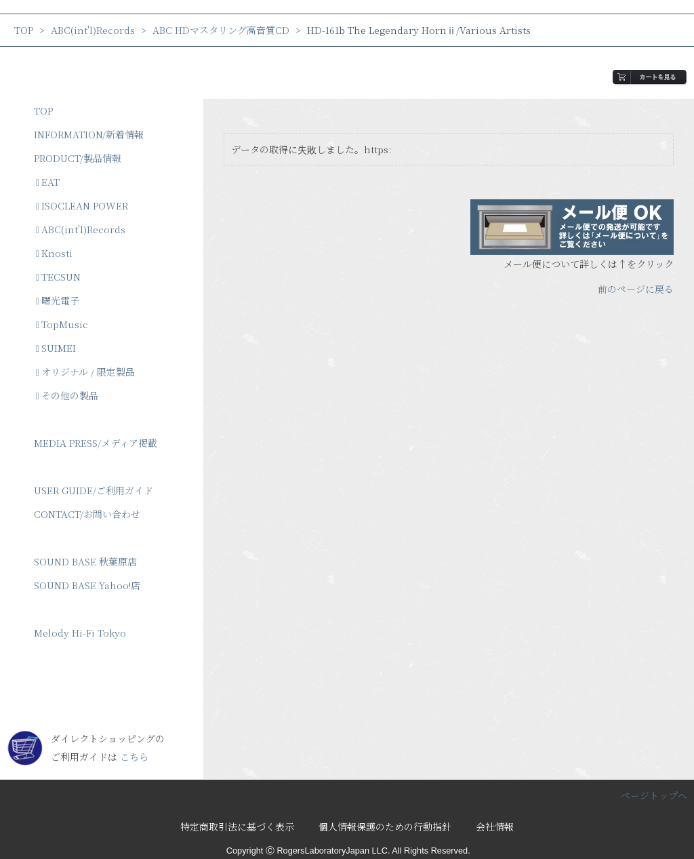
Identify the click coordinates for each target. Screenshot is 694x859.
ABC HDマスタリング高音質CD (220, 30)
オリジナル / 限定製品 (85, 371)
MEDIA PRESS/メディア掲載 (95, 443)
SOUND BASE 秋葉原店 (85, 561)
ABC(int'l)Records (93, 30)
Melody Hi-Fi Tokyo (80, 632)
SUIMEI (56, 348)
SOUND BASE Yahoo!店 (87, 585)
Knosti (54, 253)
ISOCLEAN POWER (82, 205)
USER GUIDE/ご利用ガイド (93, 490)
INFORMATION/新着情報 (89, 134)
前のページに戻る (636, 289)
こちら (134, 756)
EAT (48, 181)
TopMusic (62, 324)
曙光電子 (57, 300)
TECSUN (58, 276)
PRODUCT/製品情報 (77, 158)
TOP (23, 30)
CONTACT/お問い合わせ (87, 514)
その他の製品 (67, 395)
